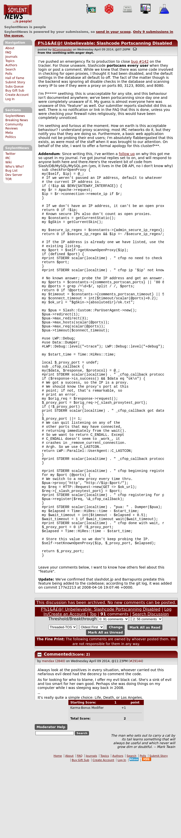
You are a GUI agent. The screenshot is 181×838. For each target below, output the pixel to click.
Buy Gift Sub (14, 90)
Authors (11, 65)
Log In (10, 99)
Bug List (11, 170)
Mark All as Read (144, 700)
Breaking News (16, 120)
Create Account (17, 95)
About (9, 48)
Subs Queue (14, 86)
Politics (10, 137)
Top (93, 687)
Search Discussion (150, 687)
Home (58, 828)
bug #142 (140, 61)
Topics (10, 61)
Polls (8, 74)
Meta (9, 132)
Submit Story (15, 82)
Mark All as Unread (105, 705)
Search (10, 69)
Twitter (10, 154)
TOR (8, 179)
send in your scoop (113, 32)
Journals (11, 56)
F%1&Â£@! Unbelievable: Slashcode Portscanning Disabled (105, 43)
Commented (57, 727)
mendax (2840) (53, 734)
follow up (127, 154)
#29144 (136, 734)
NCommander (62, 49)
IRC (7, 158)
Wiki (8, 162)
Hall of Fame (14, 78)
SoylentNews (17, 14)
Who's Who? (14, 166)
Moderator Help (50, 800)
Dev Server (13, 175)
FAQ (8, 52)
